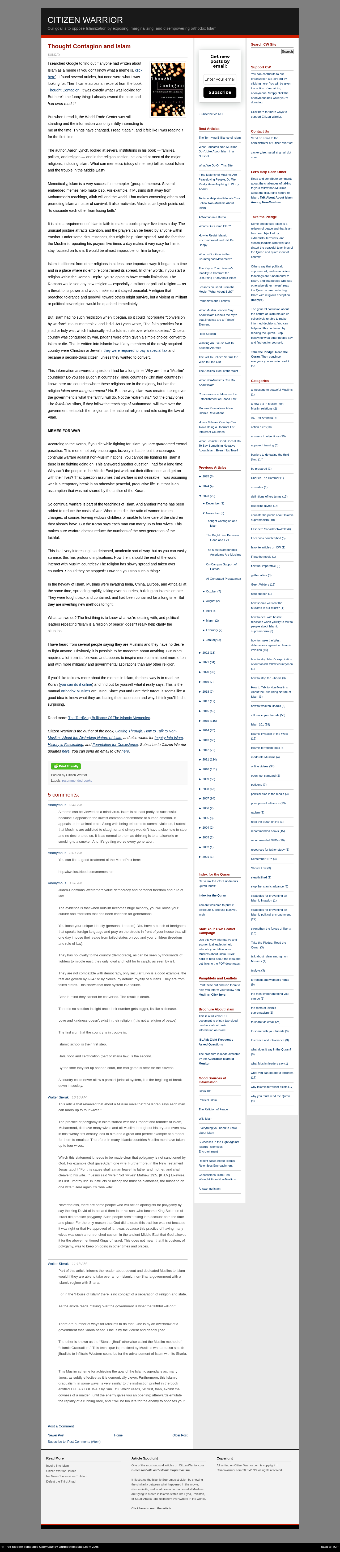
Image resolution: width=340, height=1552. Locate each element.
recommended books (77, 780)
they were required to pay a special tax (135, 350)
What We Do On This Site (216, 165)
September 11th (262, 858)
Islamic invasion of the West (269, 733)
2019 (206, 681)
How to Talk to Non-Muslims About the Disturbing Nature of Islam (271, 692)
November (213, 513)
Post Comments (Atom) (84, 1442)
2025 (206, 476)
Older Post (180, 1435)
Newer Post (56, 1435)
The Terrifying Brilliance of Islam (220, 137)
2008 (206, 788)
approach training (263, 445)
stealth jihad (259, 877)
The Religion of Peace (213, 1109)
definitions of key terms (266, 496)
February (212, 630)
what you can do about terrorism (272, 1072)
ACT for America (262, 417)
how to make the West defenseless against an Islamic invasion (271, 645)
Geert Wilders (260, 584)
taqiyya (257, 299)
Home (118, 1435)
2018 (206, 691)
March (210, 620)
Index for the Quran (212, 895)
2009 (206, 779)
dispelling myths (262, 505)
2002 (206, 847)
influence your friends (265, 715)
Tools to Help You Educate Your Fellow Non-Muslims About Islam (219, 203)
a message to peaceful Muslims (272, 389)
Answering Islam (209, 1188)
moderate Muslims (263, 757)
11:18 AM (79, 1264)
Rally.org (277, 78)
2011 (206, 759)
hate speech (259, 593)
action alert (258, 427)
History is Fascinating (65, 744)
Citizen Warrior (85, 20)
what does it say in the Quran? (271, 1049)
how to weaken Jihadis (266, 705)
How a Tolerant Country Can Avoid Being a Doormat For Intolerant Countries (217, 427)
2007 (206, 798)
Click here (218, 994)
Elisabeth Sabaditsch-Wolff (269, 529)
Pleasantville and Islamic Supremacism (162, 1470)
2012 (206, 749)
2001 (206, 856)
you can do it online (76, 684)
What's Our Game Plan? (215, 226)
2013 (206, 740)
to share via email (263, 1021)
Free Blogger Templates (22, 1546)
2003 (206, 837)
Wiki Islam (205, 1118)
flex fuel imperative (264, 566)
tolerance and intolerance (268, 1040)
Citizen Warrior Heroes (61, 1470)
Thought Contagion (63, 90)
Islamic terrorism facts (266, 747)
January (212, 639)
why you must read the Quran (270, 1096)
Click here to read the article (151, 1508)
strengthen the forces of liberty (271, 928)
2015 (206, 720)
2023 (206, 496)
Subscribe (220, 92)
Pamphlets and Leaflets (214, 300)
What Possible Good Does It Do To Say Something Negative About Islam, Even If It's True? (220, 445)
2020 (206, 672)
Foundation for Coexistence (115, 744)
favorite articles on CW (266, 547)
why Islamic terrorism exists (269, 1086)
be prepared (259, 468)
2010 (206, 769)
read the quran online (265, 821)
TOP (335, 1546)
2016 (206, 711)
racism (256, 812)
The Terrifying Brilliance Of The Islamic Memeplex (109, 718)
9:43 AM (75, 805)
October (212, 591)
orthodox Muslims (75, 691)
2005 (206, 818)
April (209, 610)
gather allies (259, 575)
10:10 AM (79, 1097)
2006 (206, 808)
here (66, 751)
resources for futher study (268, 849)
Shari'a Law (259, 868)
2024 (206, 486)
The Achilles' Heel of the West (218, 370)
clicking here (259, 83)
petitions (257, 784)
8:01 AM (75, 853)
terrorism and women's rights (270, 979)
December (213, 503)
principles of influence (265, 803)
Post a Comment (61, 1426)
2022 (206, 652)
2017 (206, 701)
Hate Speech (207, 333)
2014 (206, 730)
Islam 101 (205, 1091)
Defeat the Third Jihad (60, 1481)
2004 (206, 827)
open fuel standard (264, 775)
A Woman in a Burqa (212, 217)
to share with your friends (268, 1031)
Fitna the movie (261, 556)
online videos (260, 766)
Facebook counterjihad (266, 538)
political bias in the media (268, 793)
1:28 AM (75, 883)
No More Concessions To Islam (66, 1476)
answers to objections (265, 436)
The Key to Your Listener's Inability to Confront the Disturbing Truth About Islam (217, 273)
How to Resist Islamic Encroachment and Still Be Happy (216, 240)
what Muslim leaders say (267, 1063)
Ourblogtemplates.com (75, 1546)
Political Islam (208, 1100)
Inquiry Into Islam (169, 738)
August (211, 601)
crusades (257, 487)
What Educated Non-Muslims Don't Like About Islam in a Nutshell (218, 151)
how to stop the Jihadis (266, 678)
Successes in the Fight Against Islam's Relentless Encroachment (219, 1146)
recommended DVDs (265, 840)
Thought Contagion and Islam (89, 46)
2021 (206, 662)
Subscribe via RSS (211, 114)
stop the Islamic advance (267, 886)
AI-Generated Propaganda (223, 578)
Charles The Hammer (265, 478)
